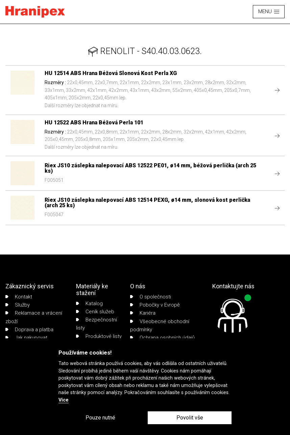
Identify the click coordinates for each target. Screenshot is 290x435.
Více (63, 400)
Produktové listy (99, 336)
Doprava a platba (29, 330)
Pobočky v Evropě (155, 305)
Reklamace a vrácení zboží (33, 317)
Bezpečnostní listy (96, 324)
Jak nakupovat (26, 338)
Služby (17, 305)
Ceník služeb (95, 312)
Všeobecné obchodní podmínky (159, 325)
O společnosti (150, 297)
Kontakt (18, 297)
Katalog (89, 303)
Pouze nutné (100, 417)
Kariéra (142, 313)
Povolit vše (189, 417)
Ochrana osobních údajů (162, 338)
